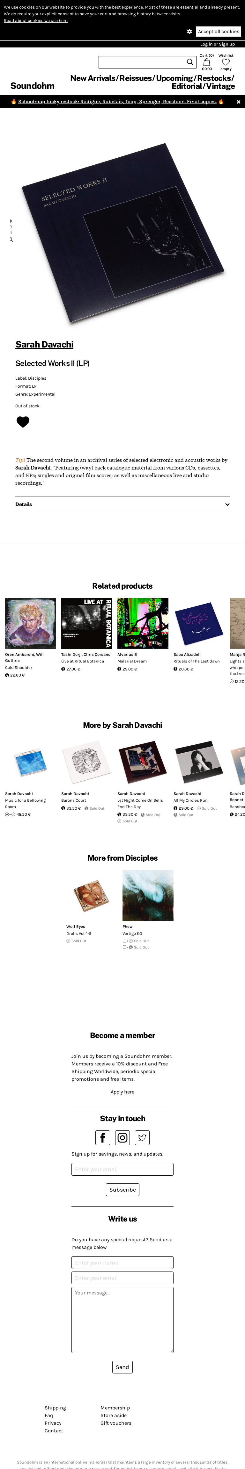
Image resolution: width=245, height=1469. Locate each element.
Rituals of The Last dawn (197, 661)
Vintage (220, 86)
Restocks (214, 78)
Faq (49, 1415)
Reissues (135, 78)
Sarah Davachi (44, 344)
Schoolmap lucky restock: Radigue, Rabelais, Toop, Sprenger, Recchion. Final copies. (117, 101)
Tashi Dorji (71, 654)
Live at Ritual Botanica (82, 661)
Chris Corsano (97, 654)
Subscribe (122, 1189)
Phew (127, 926)
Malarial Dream (132, 661)
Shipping (55, 1408)
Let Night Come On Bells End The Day (140, 803)
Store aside (113, 1415)
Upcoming (174, 78)
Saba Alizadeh (187, 654)
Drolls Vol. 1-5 (78, 933)
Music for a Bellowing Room (25, 803)
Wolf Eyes (75, 926)
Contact (54, 1431)
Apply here (122, 1092)
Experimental (42, 394)
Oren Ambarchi (19, 654)
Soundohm (32, 85)
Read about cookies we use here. (36, 20)
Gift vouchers (115, 1423)
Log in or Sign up (217, 44)
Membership (115, 1408)
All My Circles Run (191, 800)
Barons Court (73, 800)
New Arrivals (92, 78)
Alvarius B (127, 654)
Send (122, 1367)
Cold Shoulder (18, 667)
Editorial (187, 86)
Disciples (37, 378)
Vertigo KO (132, 933)
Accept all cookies (218, 31)
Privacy (53, 1423)
